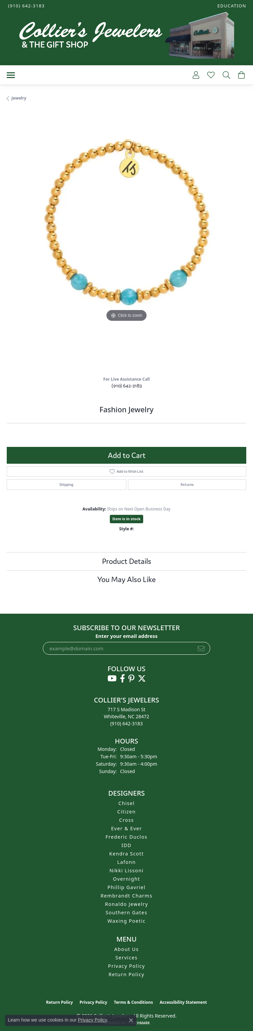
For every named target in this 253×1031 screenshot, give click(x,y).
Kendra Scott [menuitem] (126, 853)
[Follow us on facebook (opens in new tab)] (122, 679)
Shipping (66, 484)
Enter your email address (126, 636)
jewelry (18, 98)
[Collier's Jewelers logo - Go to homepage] (126, 37)
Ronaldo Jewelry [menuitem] (126, 904)
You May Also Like (126, 579)
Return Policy (126, 974)
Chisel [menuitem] (126, 803)
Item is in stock (127, 518)
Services (127, 957)
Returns (187, 484)
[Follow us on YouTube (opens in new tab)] (112, 679)
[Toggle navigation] (11, 75)
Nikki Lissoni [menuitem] (126, 870)
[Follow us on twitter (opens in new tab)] (142, 679)
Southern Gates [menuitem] (126, 912)
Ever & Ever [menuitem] (126, 828)
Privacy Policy (126, 966)
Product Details (126, 561)
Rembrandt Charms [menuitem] (127, 895)
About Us (126, 949)
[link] (26, 6)
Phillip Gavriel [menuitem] (126, 887)
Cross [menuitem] (126, 820)
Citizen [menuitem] (126, 811)
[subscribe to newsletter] (201, 648)
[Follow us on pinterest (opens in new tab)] (131, 679)
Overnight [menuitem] (126, 879)
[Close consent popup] (131, 1020)
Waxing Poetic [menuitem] (126, 921)
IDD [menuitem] (127, 845)
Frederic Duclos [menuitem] (126, 837)
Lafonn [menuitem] (126, 862)
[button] (231, 6)
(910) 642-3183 (127, 385)
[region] (126, 241)
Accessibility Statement (183, 1002)
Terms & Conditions (133, 1002)
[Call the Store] (126, 723)
